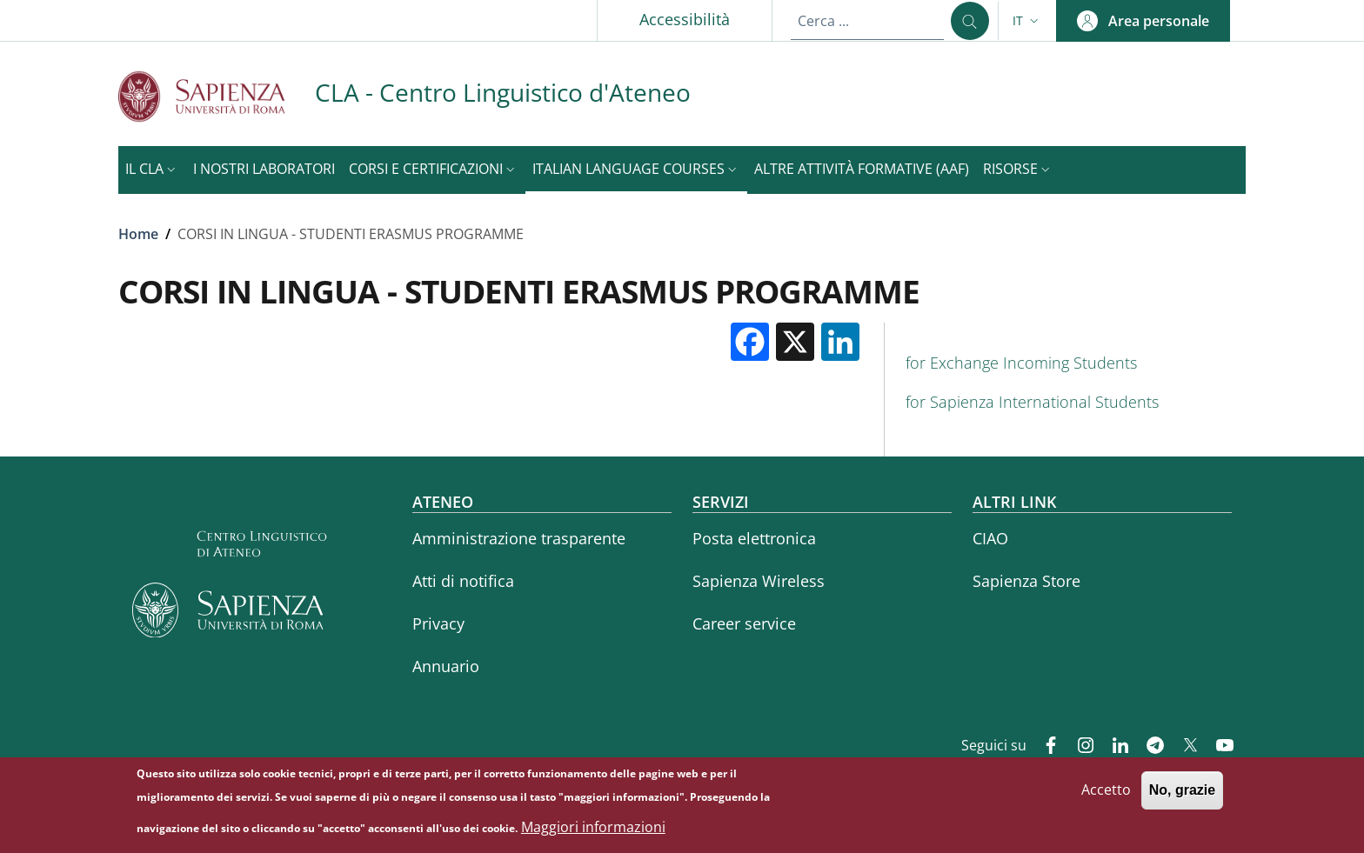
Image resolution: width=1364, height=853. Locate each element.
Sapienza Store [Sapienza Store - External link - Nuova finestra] (1026, 580)
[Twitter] (1183, 746)
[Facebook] (1043, 746)
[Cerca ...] (970, 21)
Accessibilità (684, 19)
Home (138, 233)
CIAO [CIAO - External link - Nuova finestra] (990, 538)
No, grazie (1182, 794)
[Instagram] (1078, 746)
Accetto (1106, 793)
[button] (1027, 21)
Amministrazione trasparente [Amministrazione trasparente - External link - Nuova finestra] (518, 538)
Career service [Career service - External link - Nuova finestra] (744, 623)
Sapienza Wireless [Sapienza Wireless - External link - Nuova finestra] (758, 580)
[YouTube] (1217, 746)
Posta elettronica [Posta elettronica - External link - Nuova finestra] (754, 538)
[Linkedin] (1113, 746)
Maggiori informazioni (593, 830)
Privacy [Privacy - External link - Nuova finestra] (438, 623)
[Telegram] (1148, 746)
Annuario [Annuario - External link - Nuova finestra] (445, 666)
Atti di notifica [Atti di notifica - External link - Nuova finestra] (463, 580)
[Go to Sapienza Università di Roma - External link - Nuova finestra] (216, 96)
